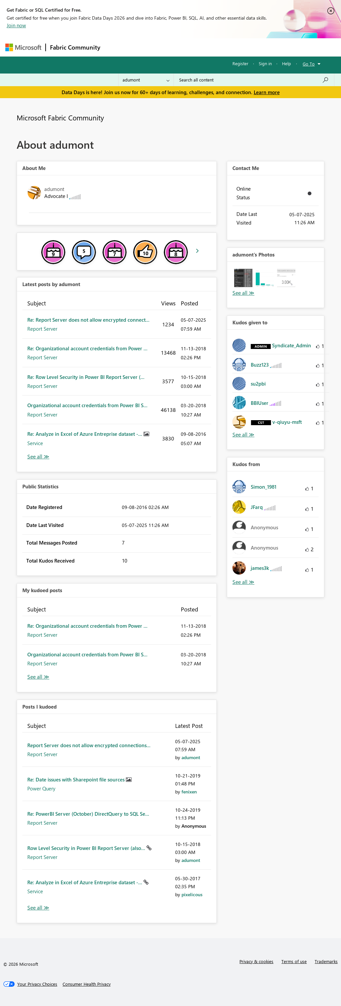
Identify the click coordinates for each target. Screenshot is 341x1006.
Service (35, 443)
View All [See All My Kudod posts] (38, 677)
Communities (201, 47)
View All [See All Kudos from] (243, 582)
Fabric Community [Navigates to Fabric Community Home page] (75, 47)
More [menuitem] (254, 47)
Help (286, 63)
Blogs (231, 47)
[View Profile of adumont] (190, 757)
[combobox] (253, 80)
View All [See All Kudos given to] (243, 434)
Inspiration (145, 47)
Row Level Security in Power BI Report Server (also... (87, 848)
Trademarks (326, 961)
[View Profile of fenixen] (189, 791)
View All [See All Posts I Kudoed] (38, 908)
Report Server (42, 328)
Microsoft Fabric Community (60, 117)
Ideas (172, 47)
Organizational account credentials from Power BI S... (87, 405)
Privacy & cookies (256, 961)
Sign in (265, 63)
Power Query (41, 788)
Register (240, 63)
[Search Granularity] (146, 80)
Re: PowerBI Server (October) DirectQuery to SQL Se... (88, 813)
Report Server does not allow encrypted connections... (89, 745)
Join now (16, 25)
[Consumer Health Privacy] (87, 984)
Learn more (267, 92)
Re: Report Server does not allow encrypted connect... (88, 319)
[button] (243, 278)
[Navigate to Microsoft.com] (23, 47)
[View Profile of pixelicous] (191, 894)
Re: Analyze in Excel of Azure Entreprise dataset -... (85, 433)
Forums (115, 47)
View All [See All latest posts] (38, 456)
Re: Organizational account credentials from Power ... (87, 348)
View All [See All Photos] (243, 293)
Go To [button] (309, 64)
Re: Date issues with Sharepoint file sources (76, 779)
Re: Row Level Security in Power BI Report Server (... (86, 377)
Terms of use (294, 961)
